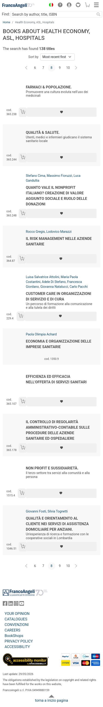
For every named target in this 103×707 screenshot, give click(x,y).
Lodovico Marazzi (59, 231)
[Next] (76, 68)
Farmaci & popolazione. (49, 87)
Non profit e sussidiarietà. (52, 468)
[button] (50, 5)
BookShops (14, 636)
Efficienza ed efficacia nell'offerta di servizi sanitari (56, 379)
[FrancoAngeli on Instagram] (16, 604)
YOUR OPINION (17, 613)
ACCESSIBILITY (17, 647)
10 (68, 68)
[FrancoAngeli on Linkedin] (10, 604)
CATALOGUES (16, 619)
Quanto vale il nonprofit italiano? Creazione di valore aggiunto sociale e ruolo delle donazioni (56, 195)
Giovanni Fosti (36, 511)
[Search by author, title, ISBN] (53, 14)
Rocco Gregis (35, 231)
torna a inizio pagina (51, 700)
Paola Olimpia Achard (41, 334)
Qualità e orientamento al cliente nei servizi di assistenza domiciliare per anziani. (57, 524)
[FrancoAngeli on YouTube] (21, 604)
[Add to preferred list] (62, 112)
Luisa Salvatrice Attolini (42, 277)
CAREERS (12, 630)
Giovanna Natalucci (54, 286)
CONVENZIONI (17, 625)
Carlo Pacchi (79, 286)
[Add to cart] (23, 112)
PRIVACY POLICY (19, 641)
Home (6, 22)
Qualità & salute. (43, 132)
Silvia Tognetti (57, 511)
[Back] (26, 68)
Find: (6, 14)
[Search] (98, 14)
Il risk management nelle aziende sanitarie (59, 241)
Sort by (33, 57)
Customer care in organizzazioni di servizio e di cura (58, 296)
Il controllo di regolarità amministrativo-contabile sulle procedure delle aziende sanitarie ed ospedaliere (58, 430)
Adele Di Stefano (54, 282)
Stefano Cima (35, 175)
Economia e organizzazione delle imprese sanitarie (58, 344)
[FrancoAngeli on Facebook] (5, 604)
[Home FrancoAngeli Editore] (18, 5)
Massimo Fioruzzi (59, 175)
